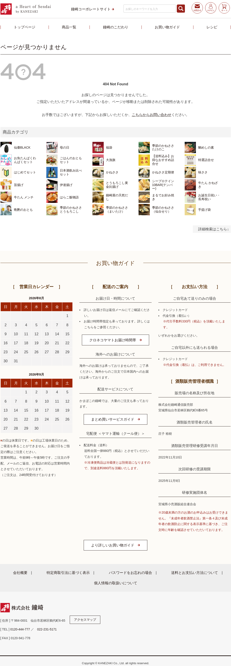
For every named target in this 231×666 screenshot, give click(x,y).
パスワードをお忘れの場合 (130, 572)
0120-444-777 (20, 629)
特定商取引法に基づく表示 (68, 572)
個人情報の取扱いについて (115, 583)
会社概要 (20, 572)
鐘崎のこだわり (115, 27)
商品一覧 (69, 27)
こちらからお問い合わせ (151, 115)
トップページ (24, 27)
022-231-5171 (47, 629)
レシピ (211, 27)
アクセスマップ (85, 619)
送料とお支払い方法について (194, 572)
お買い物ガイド (167, 27)
